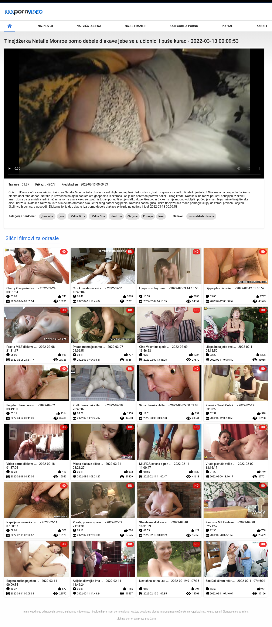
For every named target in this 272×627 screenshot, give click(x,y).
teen (161, 216)
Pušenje (148, 216)
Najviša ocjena (89, 26)
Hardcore (116, 216)
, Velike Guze (77, 216)
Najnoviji (45, 26)
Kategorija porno (184, 26)
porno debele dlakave (201, 216)
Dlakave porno (124, 618)
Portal (227, 26)
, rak (61, 216)
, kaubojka (47, 216)
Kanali (261, 26)
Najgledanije (135, 26)
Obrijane (132, 216)
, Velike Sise (98, 216)
